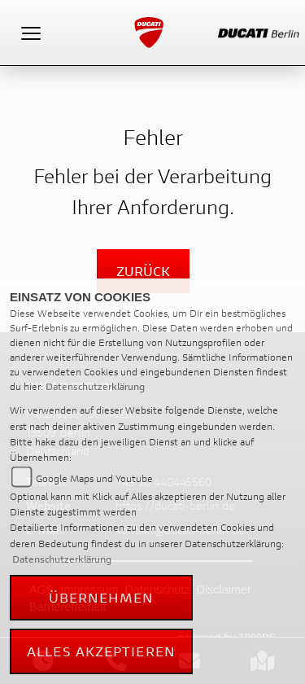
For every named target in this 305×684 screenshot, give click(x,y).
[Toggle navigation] (31, 32)
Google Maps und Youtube (94, 478)
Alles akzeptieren (101, 651)
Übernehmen (102, 597)
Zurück (143, 270)
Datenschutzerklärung (95, 386)
